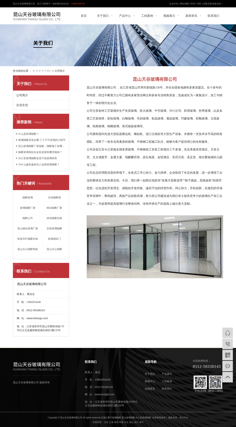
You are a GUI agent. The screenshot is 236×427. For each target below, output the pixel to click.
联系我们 (213, 15)
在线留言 (150, 388)
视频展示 (169, 15)
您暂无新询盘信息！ (213, 3)
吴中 (141, 422)
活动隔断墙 (54, 197)
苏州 (116, 422)
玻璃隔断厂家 (27, 207)
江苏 (106, 422)
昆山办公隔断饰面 (27, 249)
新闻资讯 (191, 15)
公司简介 (22, 95)
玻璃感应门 (54, 238)
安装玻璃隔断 (54, 228)
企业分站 (173, 3)
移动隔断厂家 (54, 207)
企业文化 (22, 105)
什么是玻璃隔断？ (28, 133)
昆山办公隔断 (54, 249)
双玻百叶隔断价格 (27, 238)
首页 (84, 15)
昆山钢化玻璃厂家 (27, 228)
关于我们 (103, 15)
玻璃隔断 (116, 417)
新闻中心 (150, 381)
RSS (192, 3)
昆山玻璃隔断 (128, 417)
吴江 (136, 422)
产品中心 (125, 15)
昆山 (131, 422)
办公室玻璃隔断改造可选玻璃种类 (37, 158)
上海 (111, 422)
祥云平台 (183, 417)
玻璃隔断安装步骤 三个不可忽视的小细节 (41, 139)
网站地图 (184, 3)
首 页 (35, 70)
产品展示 (167, 374)
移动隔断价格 (54, 218)
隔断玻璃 (27, 197)
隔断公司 (27, 218)
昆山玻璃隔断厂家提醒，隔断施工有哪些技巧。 (42, 146)
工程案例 (147, 15)
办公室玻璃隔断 (143, 417)
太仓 (126, 422)
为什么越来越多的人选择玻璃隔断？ (39, 164)
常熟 (121, 422)
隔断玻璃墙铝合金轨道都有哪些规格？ (40, 152)
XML (199, 3)
